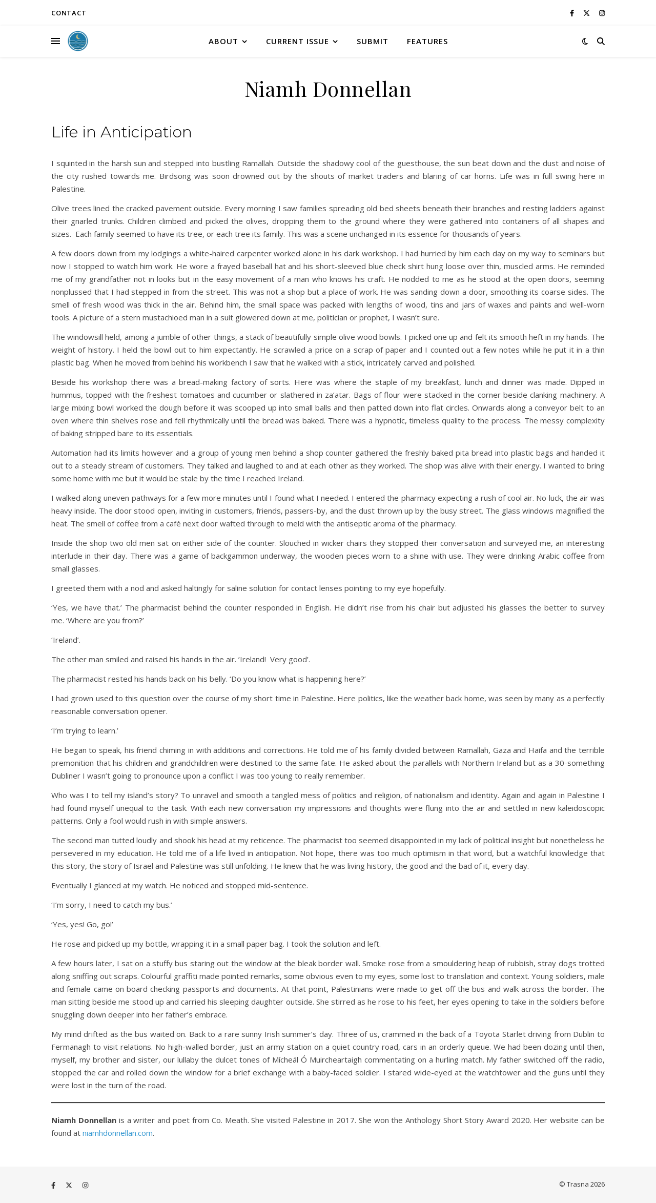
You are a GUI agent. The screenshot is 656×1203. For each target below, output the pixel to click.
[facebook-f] (573, 12)
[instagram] (602, 12)
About (223, 41)
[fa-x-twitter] (587, 12)
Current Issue (297, 41)
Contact (69, 12)
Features (427, 41)
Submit (372, 41)
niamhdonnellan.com (118, 1133)
